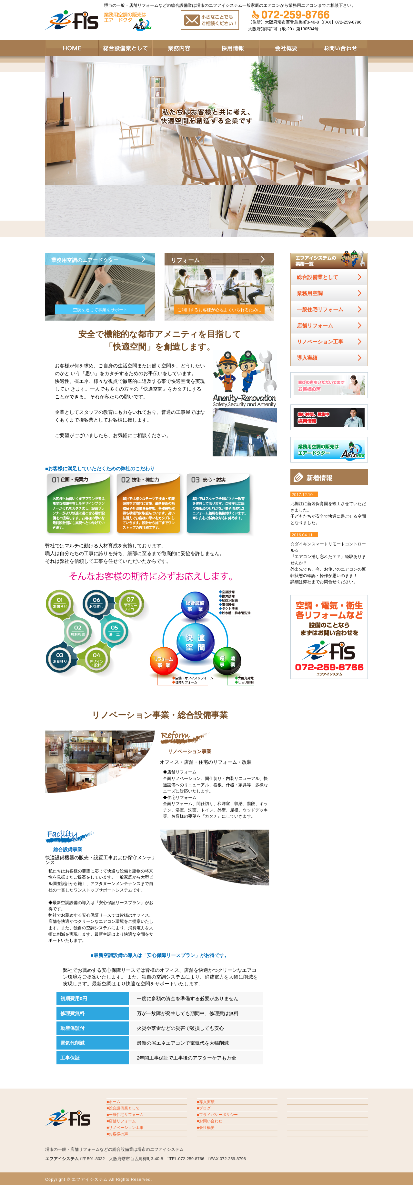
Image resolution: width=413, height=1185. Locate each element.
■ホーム (113, 1102)
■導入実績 (206, 1102)
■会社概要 (206, 1127)
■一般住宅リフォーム (125, 1114)
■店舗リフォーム (121, 1121)
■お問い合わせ (209, 1121)
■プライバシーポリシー (217, 1114)
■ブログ (204, 1108)
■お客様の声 (117, 1134)
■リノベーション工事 (125, 1127)
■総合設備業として (123, 1108)
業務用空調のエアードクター (92, 260)
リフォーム (188, 260)
